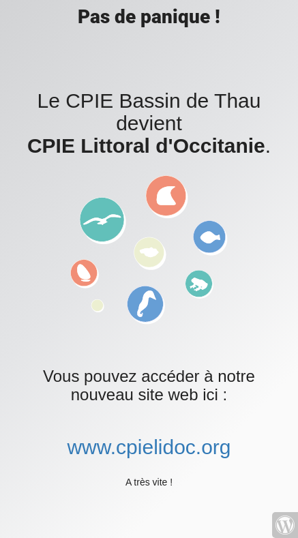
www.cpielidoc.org (148, 447)
